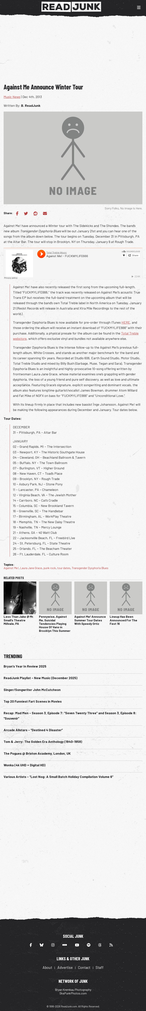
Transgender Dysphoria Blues (90, 568)
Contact (84, 967)
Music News (12, 97)
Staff (99, 967)
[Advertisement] (75, 51)
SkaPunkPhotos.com (73, 993)
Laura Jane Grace (31, 568)
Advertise (65, 967)
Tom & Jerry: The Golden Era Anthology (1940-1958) (43, 741)
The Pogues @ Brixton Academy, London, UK (37, 753)
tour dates (63, 568)
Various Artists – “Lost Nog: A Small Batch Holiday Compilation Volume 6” (58, 777)
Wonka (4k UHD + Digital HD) (24, 765)
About (47, 967)
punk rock (49, 568)
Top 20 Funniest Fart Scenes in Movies (33, 701)
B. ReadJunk (30, 105)
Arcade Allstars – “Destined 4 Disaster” (33, 730)
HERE (125, 322)
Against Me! (11, 568)
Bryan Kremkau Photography (73, 989)
